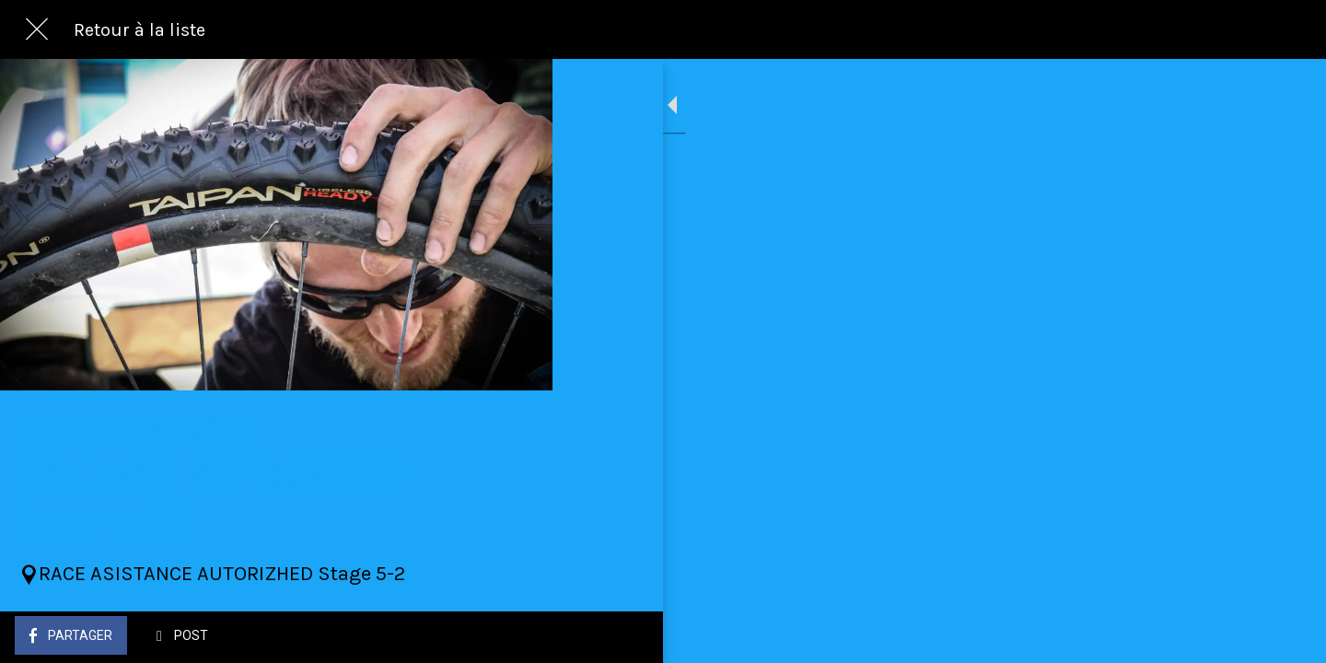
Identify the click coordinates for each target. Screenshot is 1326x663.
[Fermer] (37, 29)
